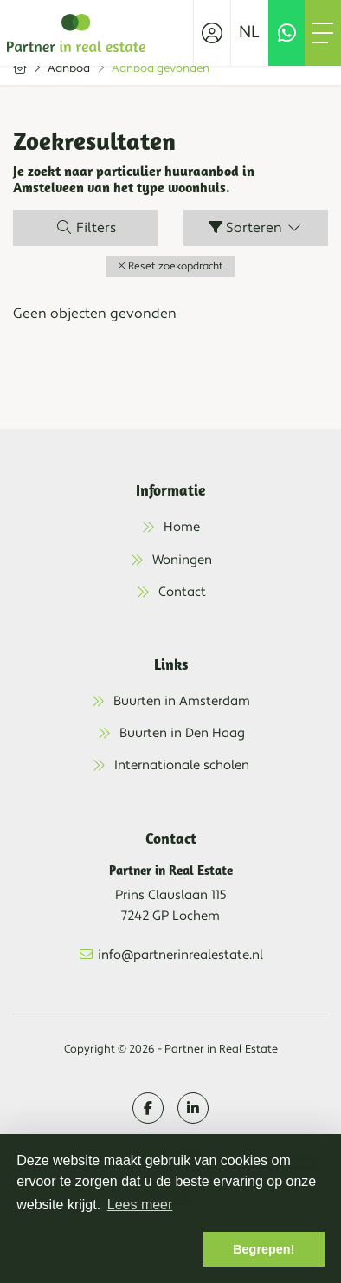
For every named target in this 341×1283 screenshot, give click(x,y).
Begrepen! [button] (263, 1249)
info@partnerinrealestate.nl (180, 955)
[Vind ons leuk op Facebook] (148, 1108)
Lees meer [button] (140, 1204)
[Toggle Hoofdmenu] (323, 33)
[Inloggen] (212, 33)
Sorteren (256, 228)
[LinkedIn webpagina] (193, 1108)
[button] (170, 266)
